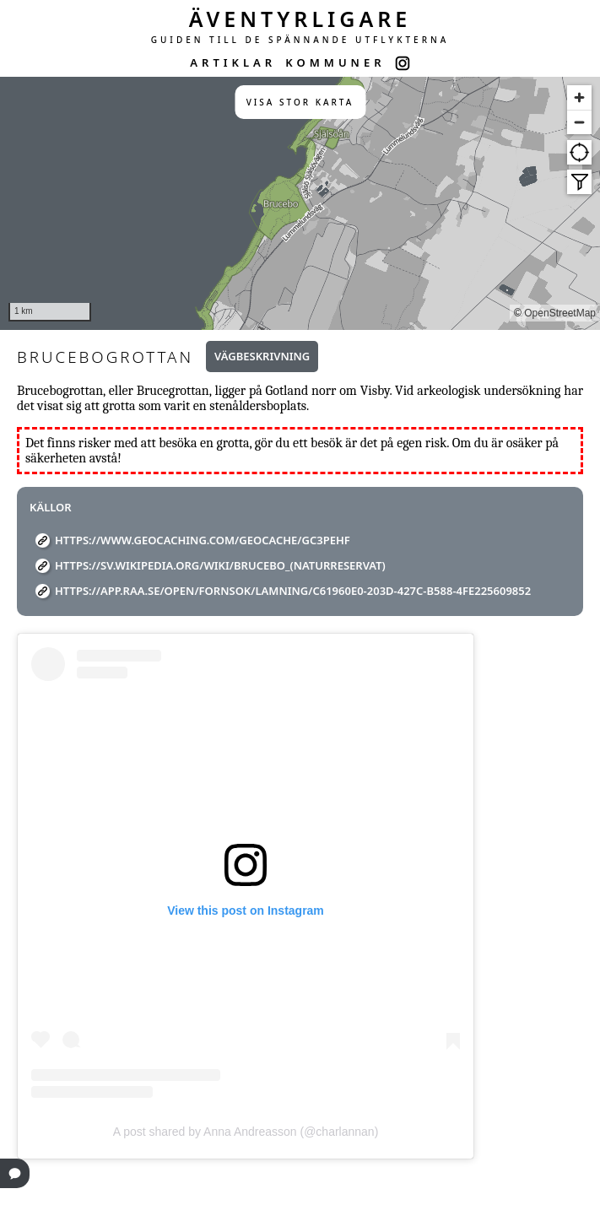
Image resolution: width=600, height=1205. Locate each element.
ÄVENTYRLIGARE (300, 18)
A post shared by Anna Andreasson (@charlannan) (246, 1131)
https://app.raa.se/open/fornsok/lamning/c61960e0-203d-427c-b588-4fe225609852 (293, 590)
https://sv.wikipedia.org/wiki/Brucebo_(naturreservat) (220, 565)
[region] (300, 203)
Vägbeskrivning (262, 356)
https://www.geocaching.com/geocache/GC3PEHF (202, 540)
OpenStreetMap (560, 313)
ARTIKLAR (233, 62)
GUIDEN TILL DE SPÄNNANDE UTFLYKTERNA (300, 40)
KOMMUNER (335, 62)
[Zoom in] (579, 97)
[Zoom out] (579, 122)
